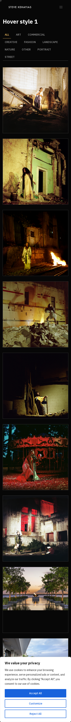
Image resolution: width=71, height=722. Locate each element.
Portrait (44, 49)
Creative (11, 42)
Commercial (36, 34)
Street (10, 57)
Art (18, 34)
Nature (10, 49)
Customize (35, 703)
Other (26, 49)
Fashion (30, 42)
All (7, 34)
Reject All (35, 714)
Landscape (50, 42)
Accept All (35, 693)
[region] (35, 689)
